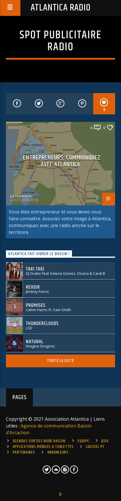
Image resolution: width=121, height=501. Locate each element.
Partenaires (24, 452)
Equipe (83, 441)
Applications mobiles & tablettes (43, 447)
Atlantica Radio (61, 8)
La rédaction (20, 195)
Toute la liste (60, 360)
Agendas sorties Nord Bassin (39, 441)
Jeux (105, 441)
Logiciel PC (95, 447)
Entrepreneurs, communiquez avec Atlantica (62, 161)
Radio (14, 127)
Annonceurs (58, 452)
